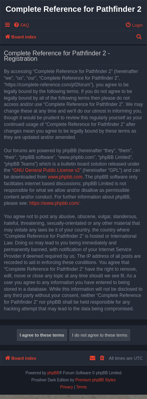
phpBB (53, 373)
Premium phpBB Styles (95, 380)
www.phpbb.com (65, 177)
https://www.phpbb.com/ (54, 203)
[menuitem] (21, 25)
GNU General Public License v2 (46, 170)
